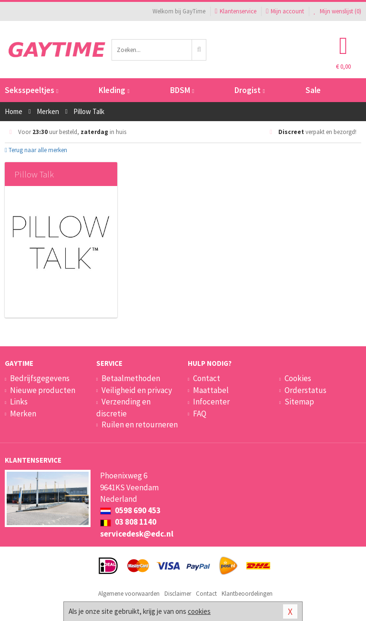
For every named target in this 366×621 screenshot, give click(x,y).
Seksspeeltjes (31, 90)
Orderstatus (305, 390)
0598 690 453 (130, 510)
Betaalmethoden (131, 378)
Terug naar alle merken (36, 150)
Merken (23, 413)
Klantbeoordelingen (247, 594)
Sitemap (299, 401)
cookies (199, 611)
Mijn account (285, 11)
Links (19, 401)
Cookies (298, 378)
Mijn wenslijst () (337, 11)
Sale (313, 90)
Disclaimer (177, 594)
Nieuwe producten (42, 390)
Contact (206, 378)
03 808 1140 (128, 522)
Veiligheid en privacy (137, 390)
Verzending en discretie (123, 407)
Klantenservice (235, 11)
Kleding (114, 90)
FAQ (199, 413)
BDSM (182, 90)
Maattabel (211, 390)
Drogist (249, 90)
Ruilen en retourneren (140, 424)
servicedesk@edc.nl (136, 533)
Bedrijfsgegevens (40, 378)
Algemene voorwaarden (129, 594)
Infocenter (211, 401)
